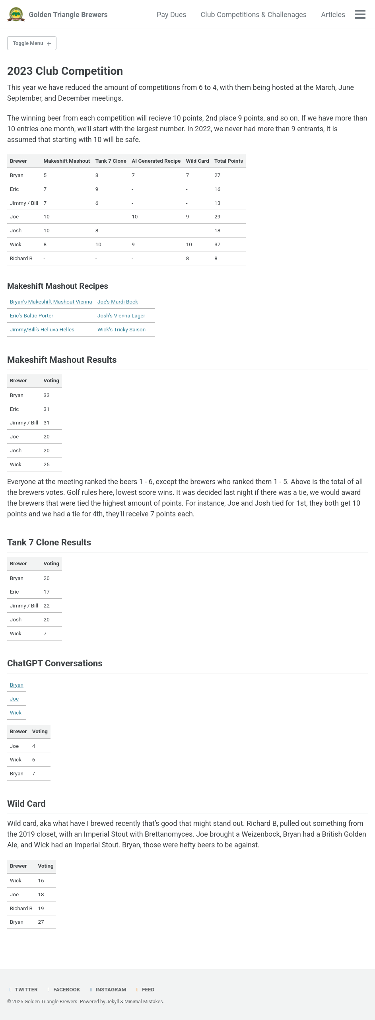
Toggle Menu (29, 43)
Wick (15, 714)
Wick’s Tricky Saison (121, 330)
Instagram (107, 990)
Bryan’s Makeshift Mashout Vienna (51, 303)
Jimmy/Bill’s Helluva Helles (42, 330)
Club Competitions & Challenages (253, 14)
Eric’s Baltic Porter (31, 316)
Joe (14, 701)
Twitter (22, 990)
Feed (144, 990)
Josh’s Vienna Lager (121, 316)
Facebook (62, 990)
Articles (333, 14)
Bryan (16, 687)
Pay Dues (171, 14)
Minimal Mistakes (144, 1002)
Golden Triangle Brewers (68, 14)
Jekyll (113, 1002)
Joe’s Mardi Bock (117, 303)
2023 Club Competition (65, 71)
